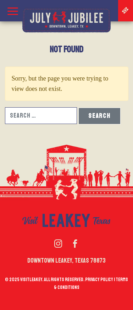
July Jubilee (66, 20)
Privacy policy (99, 280)
